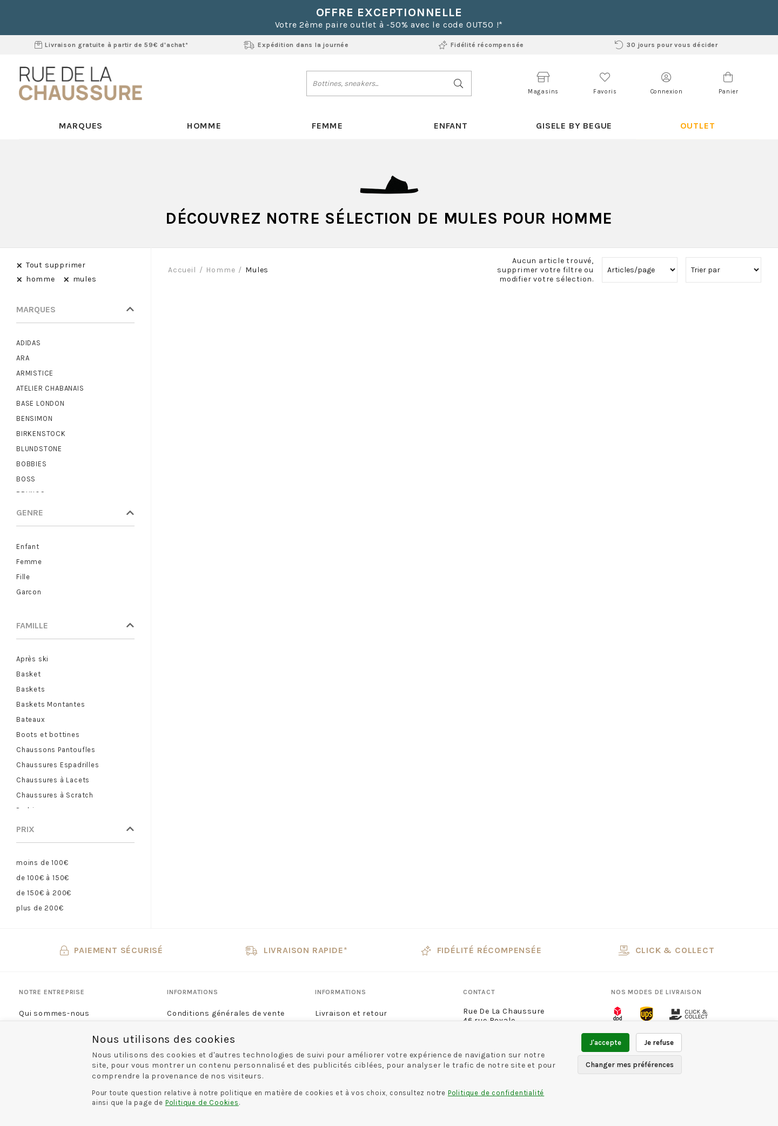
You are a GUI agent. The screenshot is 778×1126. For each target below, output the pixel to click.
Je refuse (659, 1042)
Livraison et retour (351, 1013)
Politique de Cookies (202, 1102)
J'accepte (605, 1042)
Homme (203, 125)
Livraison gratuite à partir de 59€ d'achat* (112, 45)
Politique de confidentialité (496, 1093)
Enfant (451, 125)
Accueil (182, 270)
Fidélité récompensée (481, 45)
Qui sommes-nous (54, 1013)
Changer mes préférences (630, 1065)
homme (220, 270)
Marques (80, 125)
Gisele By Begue (574, 125)
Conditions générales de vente (226, 1013)
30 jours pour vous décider (666, 45)
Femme (327, 125)
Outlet (697, 125)
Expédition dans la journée (296, 45)
